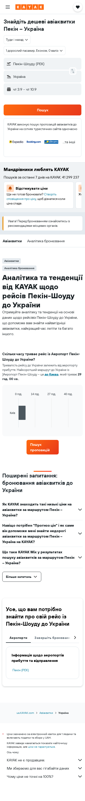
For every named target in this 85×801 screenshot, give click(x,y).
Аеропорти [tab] (18, 638)
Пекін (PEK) (20, 670)
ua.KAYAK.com (25, 712)
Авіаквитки (46, 712)
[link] (43, 447)
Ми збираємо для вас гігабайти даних (45, 768)
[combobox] (17, 39)
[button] (8, 7)
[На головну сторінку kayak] (29, 7)
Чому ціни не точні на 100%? (45, 776)
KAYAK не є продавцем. (45, 760)
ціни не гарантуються (41, 746)
